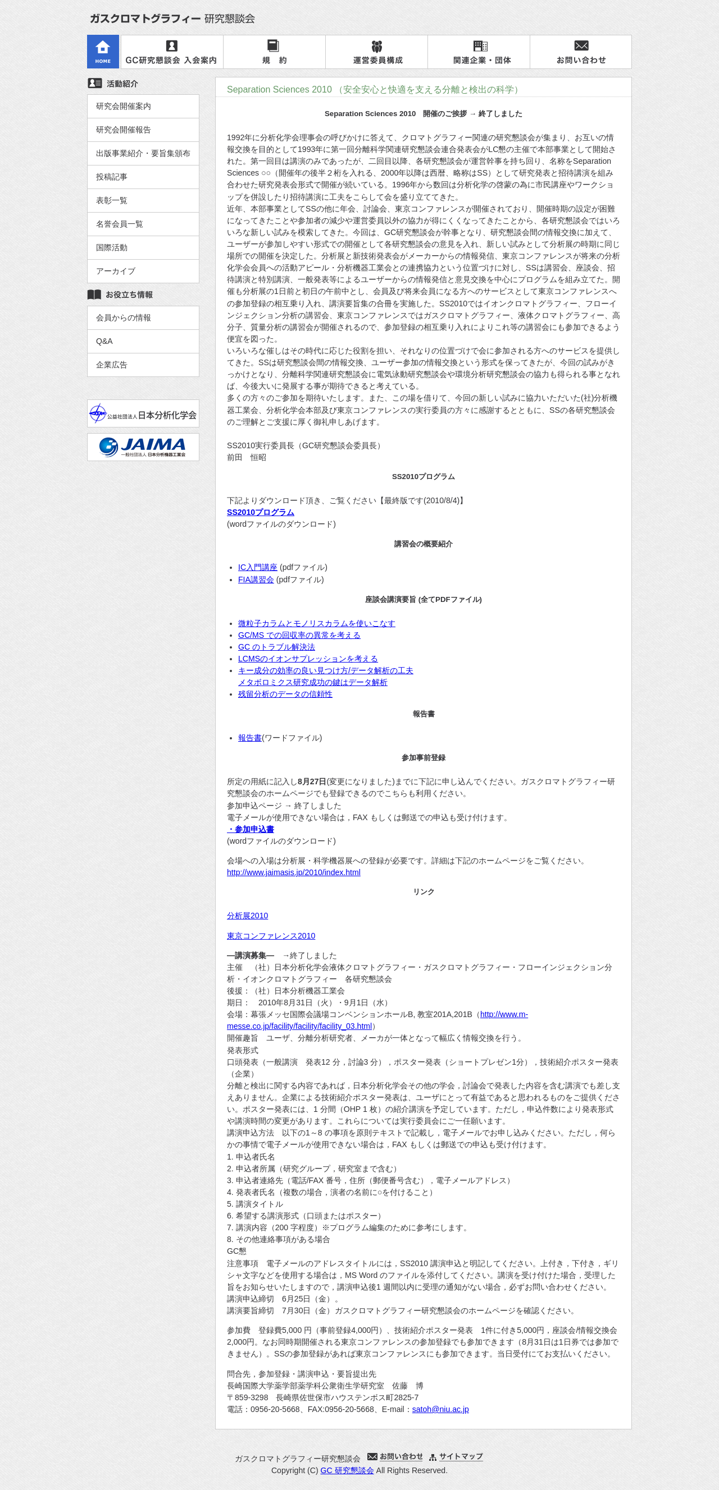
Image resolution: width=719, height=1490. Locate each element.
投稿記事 (112, 176)
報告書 (250, 737)
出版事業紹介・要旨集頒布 (143, 153)
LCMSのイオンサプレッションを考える (308, 658)
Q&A (104, 341)
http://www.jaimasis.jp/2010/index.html (294, 872)
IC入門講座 (257, 567)
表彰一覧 (112, 200)
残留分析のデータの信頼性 (285, 693)
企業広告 (112, 364)
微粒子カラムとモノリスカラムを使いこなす (316, 623)
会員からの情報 (123, 317)
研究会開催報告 (123, 129)
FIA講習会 (256, 579)
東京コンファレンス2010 (271, 935)
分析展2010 (247, 915)
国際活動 (112, 247)
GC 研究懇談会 (347, 1470)
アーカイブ (115, 270)
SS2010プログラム (260, 512)
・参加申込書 (250, 829)
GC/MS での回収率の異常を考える (299, 635)
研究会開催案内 (123, 106)
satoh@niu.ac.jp (440, 1409)
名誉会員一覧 (119, 223)
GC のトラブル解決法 (276, 646)
